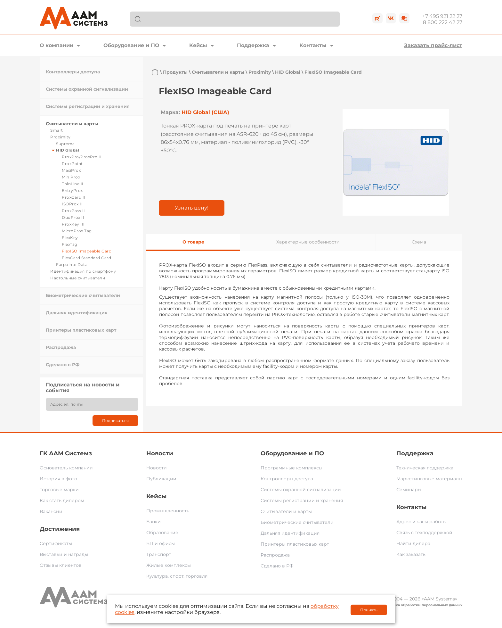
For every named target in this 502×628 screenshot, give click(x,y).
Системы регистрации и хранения (88, 106)
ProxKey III (73, 224)
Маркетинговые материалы (429, 479)
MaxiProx (71, 170)
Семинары (408, 489)
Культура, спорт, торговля (176, 576)
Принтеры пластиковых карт (81, 330)
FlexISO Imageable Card (86, 251)
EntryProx (72, 190)
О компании (56, 45)
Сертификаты (56, 543)
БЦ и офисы (160, 543)
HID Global (67, 150)
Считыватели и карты (72, 124)
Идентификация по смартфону (83, 271)
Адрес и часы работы (421, 522)
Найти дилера (413, 543)
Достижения (60, 529)
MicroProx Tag (77, 230)
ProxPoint (72, 163)
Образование (162, 532)
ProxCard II (73, 197)
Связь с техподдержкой (424, 532)
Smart (56, 130)
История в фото (58, 479)
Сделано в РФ (62, 365)
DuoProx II (73, 217)
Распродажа (61, 347)
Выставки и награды (64, 554)
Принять (368, 609)
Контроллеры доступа (73, 72)
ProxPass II (73, 210)
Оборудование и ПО (131, 45)
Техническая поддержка (424, 468)
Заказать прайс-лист (433, 45)
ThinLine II (73, 183)
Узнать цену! (191, 208)
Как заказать (410, 554)
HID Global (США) (205, 112)
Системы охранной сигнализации (87, 89)
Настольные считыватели (77, 278)
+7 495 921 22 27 (442, 16)
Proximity (60, 137)
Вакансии (51, 511)
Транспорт (158, 554)
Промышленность (167, 511)
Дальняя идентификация (77, 313)
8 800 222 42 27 (442, 22)
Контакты (313, 45)
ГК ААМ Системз (66, 453)
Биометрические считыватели (83, 295)
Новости (159, 453)
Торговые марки (59, 489)
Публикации (161, 479)
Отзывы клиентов (61, 565)
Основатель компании (66, 468)
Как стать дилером (62, 500)
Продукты (175, 72)
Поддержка (253, 45)
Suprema (65, 143)
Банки (153, 522)
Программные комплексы (291, 468)
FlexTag (69, 244)
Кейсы (198, 45)
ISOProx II (72, 204)
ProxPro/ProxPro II (81, 156)
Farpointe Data (71, 264)
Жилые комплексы (168, 565)
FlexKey (70, 237)
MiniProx (71, 177)
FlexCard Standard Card (86, 257)
